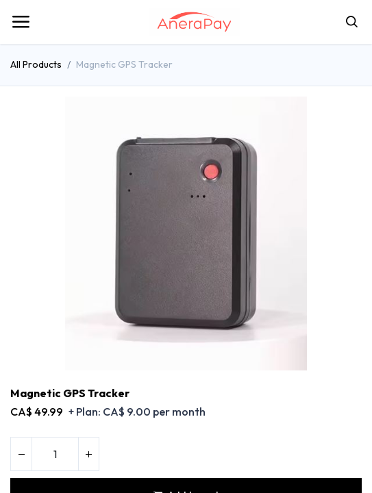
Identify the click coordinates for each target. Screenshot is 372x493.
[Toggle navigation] (20, 22)
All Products (36, 64)
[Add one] (88, 454)
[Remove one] (21, 454)
